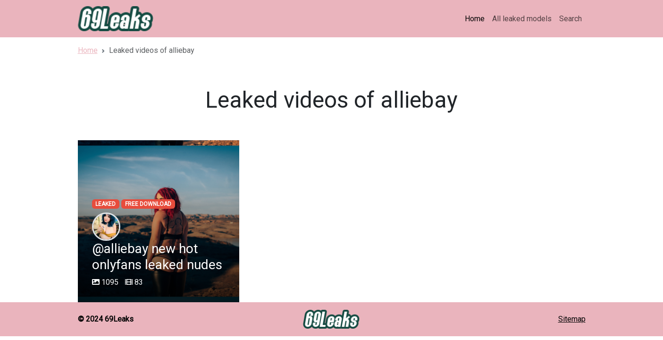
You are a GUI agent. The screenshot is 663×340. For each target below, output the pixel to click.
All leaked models (522, 18)
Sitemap (572, 318)
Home (475, 18)
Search (570, 18)
